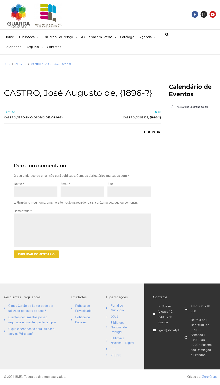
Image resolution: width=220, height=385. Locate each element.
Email (65, 184)
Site (110, 184)
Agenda (145, 37)
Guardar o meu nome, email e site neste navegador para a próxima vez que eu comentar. (77, 202)
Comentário (23, 211)
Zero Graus (209, 377)
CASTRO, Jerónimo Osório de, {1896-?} (33, 117)
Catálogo (127, 37)
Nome (19, 184)
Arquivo (32, 47)
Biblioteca (27, 37)
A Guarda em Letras (96, 37)
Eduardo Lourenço (58, 37)
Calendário (12, 47)
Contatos (54, 47)
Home (9, 37)
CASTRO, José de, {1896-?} (142, 117)
